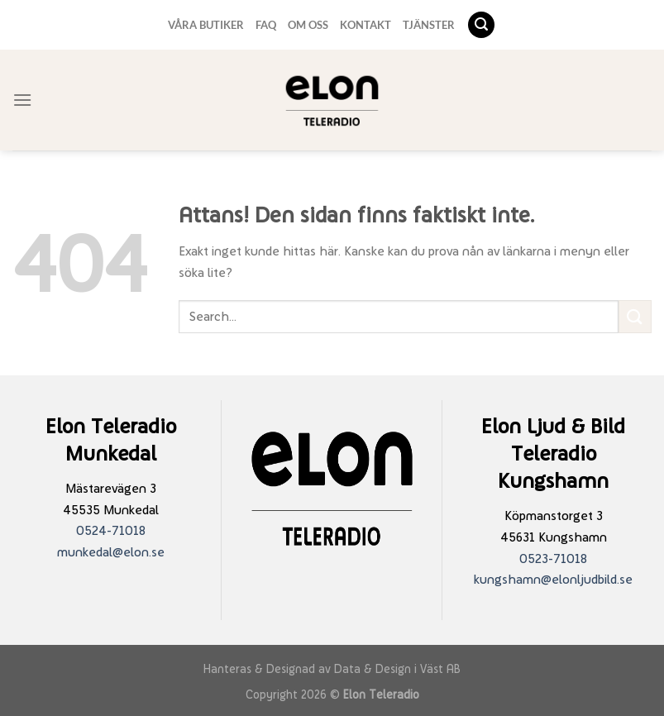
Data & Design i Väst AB (397, 668)
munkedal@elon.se (111, 552)
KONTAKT (365, 24)
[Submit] (635, 316)
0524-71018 (111, 530)
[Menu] (22, 99)
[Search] (481, 25)
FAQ (266, 24)
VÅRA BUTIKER (206, 24)
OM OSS (308, 24)
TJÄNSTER (429, 24)
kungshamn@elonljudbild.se (553, 579)
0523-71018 (553, 558)
